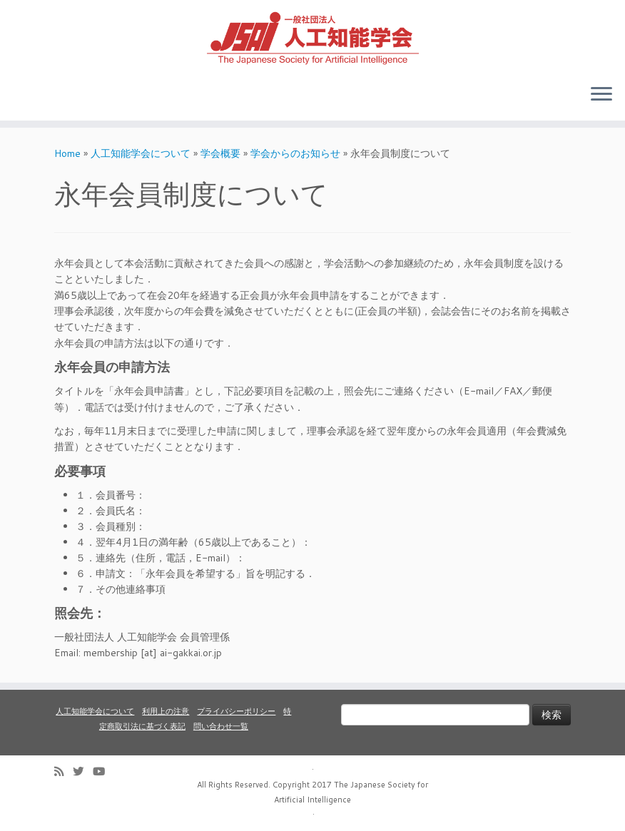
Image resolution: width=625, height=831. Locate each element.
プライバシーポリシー (236, 711)
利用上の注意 (165, 711)
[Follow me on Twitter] (83, 771)
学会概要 (220, 153)
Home (67, 153)
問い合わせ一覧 (220, 726)
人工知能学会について (140, 153)
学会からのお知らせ (295, 153)
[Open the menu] (601, 95)
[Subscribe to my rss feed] (63, 771)
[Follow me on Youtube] (103, 771)
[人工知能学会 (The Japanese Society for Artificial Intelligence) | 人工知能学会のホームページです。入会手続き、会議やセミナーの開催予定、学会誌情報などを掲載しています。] (312, 36)
